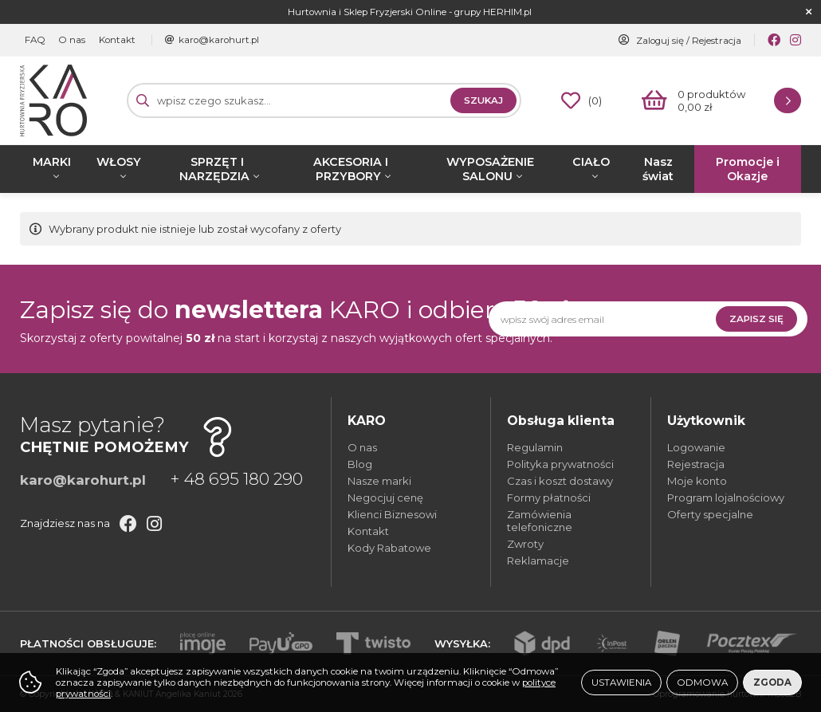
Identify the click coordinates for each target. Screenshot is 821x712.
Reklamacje (538, 560)
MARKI (52, 162)
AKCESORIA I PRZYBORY (350, 169)
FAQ (34, 39)
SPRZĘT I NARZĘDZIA (214, 169)
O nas (70, 39)
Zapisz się (756, 319)
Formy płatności (549, 497)
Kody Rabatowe (389, 547)
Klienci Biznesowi (392, 514)
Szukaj (483, 100)
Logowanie (696, 447)
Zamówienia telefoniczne (539, 520)
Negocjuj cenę (385, 497)
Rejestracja (716, 40)
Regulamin (535, 447)
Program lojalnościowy (725, 497)
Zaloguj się (660, 40)
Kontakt (114, 39)
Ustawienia (621, 682)
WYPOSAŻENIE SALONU (490, 169)
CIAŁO (591, 162)
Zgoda (772, 682)
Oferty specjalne (710, 514)
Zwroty (525, 543)
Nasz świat (658, 169)
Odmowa (702, 682)
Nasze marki (379, 480)
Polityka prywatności (560, 464)
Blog (360, 464)
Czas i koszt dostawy (560, 480)
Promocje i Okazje (748, 169)
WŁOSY (118, 162)
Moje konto (697, 480)
